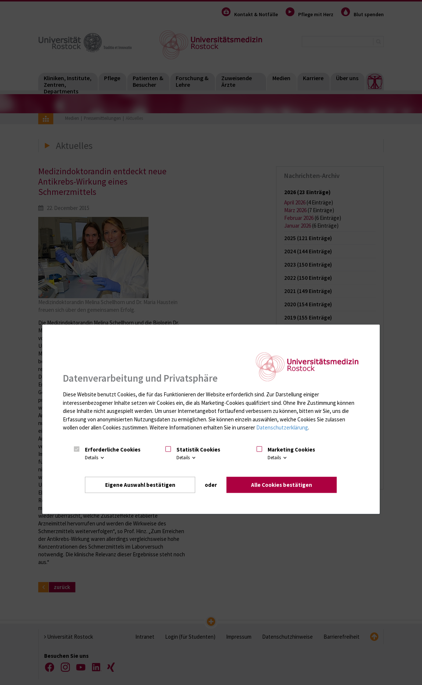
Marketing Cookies (291, 449)
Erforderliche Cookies (112, 449)
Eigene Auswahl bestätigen (140, 484)
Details (95, 457)
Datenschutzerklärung (282, 427)
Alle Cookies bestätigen (281, 484)
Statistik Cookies (198, 449)
